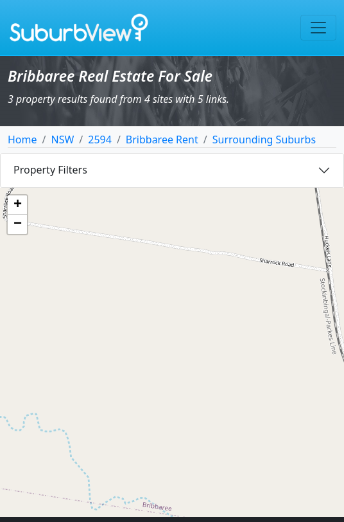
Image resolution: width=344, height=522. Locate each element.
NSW (62, 139)
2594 (100, 139)
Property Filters (50, 170)
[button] (17, 205)
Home (22, 139)
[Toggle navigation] (318, 27)
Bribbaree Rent (162, 139)
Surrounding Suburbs (264, 139)
